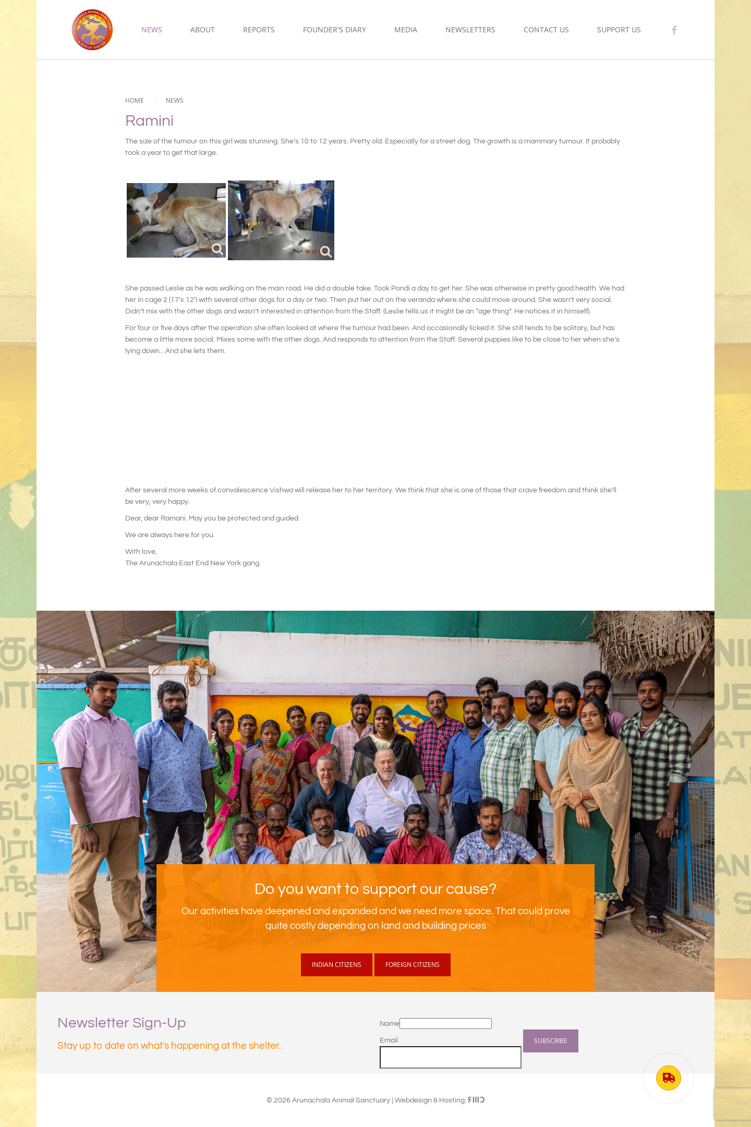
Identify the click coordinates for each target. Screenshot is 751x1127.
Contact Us (546, 29)
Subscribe (550, 1040)
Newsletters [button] (470, 29)
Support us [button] (619, 29)
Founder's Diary (334, 29)
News (151, 29)
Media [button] (405, 29)
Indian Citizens (336, 964)
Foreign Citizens (412, 964)
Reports (259, 29)
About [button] (202, 29)
